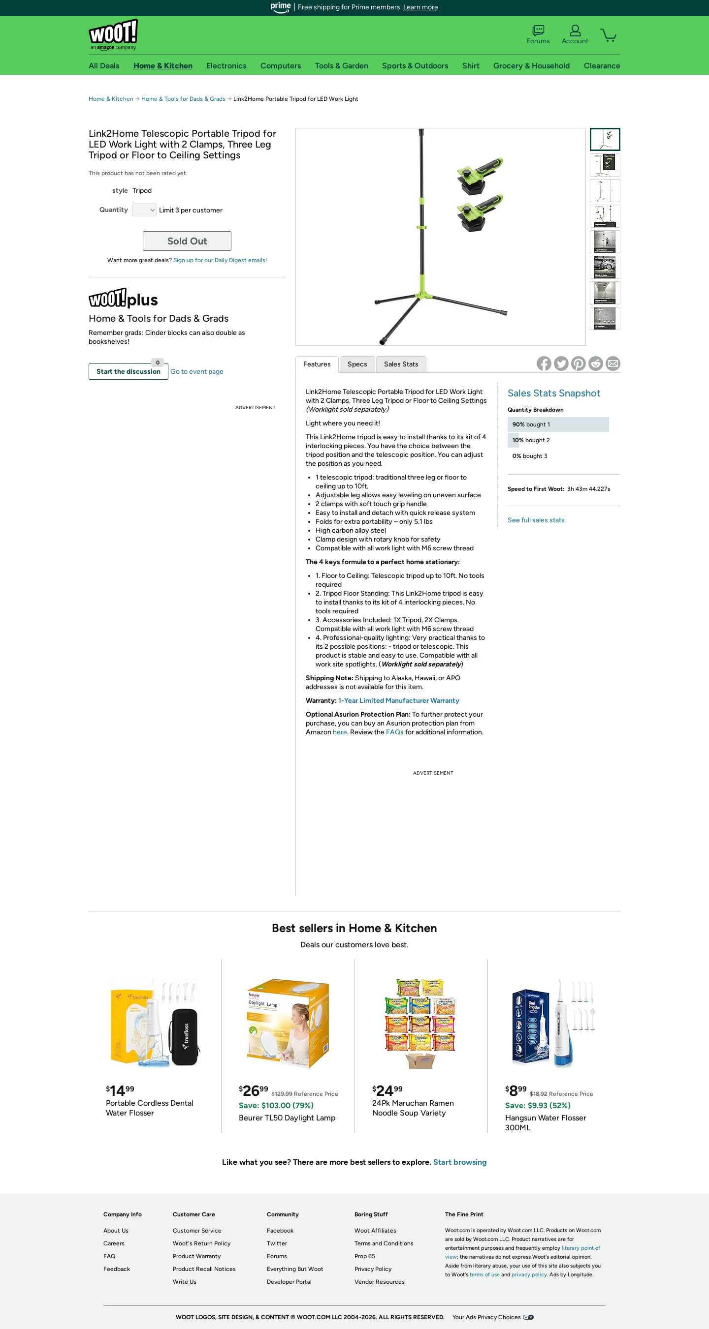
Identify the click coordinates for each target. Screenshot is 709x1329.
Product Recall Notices (204, 1269)
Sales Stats (401, 364)
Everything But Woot (295, 1269)
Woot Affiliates (375, 1230)
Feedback (116, 1269)
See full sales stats (536, 520)
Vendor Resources (379, 1281)
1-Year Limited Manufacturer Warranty (398, 700)
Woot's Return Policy (201, 1243)
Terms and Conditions (384, 1243)
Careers (114, 1243)
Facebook (280, 1230)
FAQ (109, 1256)
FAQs (395, 732)
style (120, 190)
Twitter (277, 1243)
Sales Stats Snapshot (554, 393)
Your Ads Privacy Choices (486, 1317)
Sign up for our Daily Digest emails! (220, 260)
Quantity (113, 210)
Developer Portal (289, 1281)
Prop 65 (364, 1256)
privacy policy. (530, 1274)
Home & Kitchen (111, 98)
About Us (116, 1230)
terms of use (485, 1274)
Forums (538, 35)
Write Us (184, 1281)
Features (317, 364)
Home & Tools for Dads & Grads (183, 98)
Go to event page (197, 371)
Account (575, 35)
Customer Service (197, 1230)
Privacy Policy (372, 1269)
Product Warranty (197, 1256)
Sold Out (187, 241)
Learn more (420, 7)
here (340, 732)
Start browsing (460, 1162)
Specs (357, 364)
